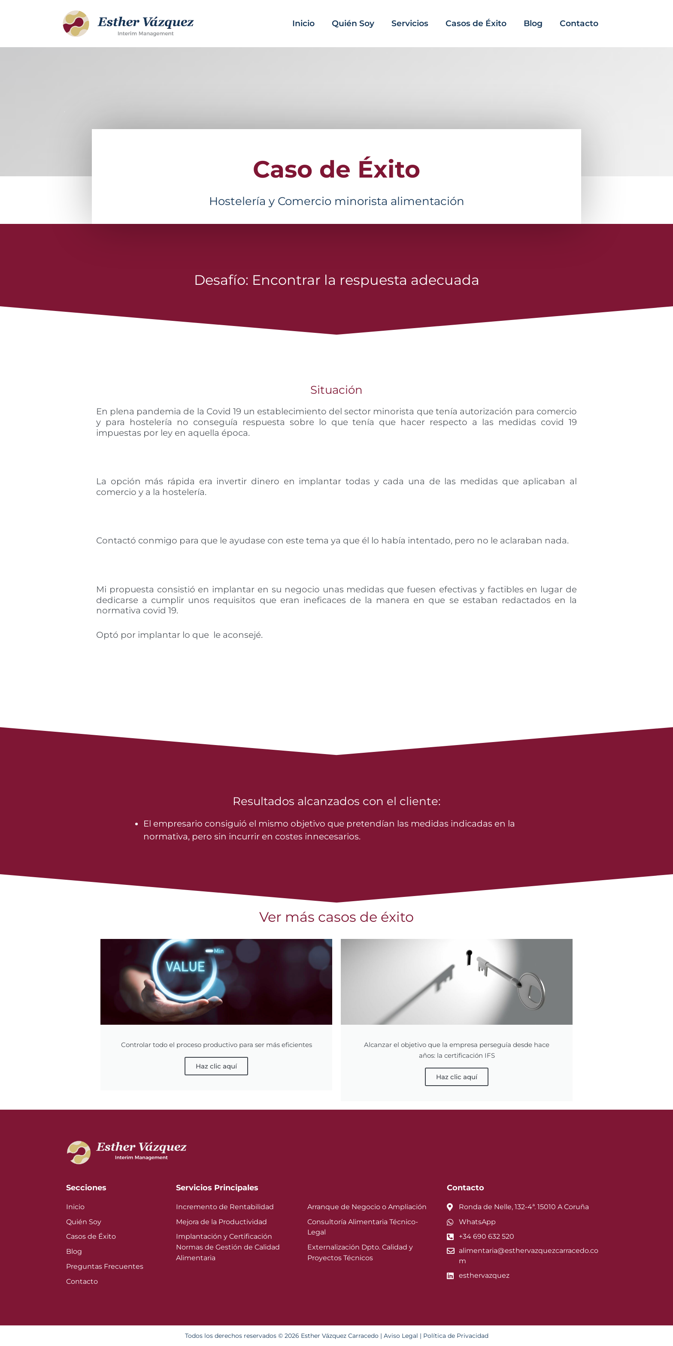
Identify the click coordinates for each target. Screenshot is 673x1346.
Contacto (579, 23)
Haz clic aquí (216, 1066)
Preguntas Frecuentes (104, 1266)
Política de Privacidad (455, 1336)
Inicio (303, 23)
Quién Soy (353, 23)
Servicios (409, 23)
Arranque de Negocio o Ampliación (367, 1207)
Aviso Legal (401, 1336)
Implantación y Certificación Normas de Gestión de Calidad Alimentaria (228, 1247)
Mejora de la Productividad (221, 1222)
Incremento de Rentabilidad (225, 1207)
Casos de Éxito (476, 23)
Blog (533, 23)
